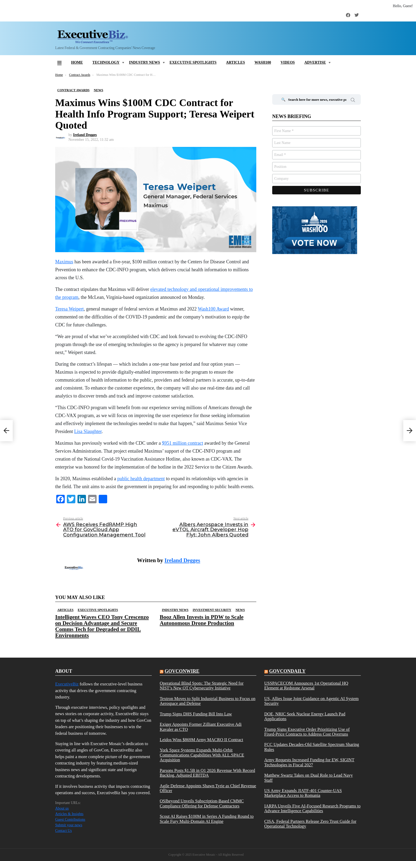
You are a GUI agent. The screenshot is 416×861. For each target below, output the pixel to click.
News (240, 610)
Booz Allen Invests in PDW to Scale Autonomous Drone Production (202, 620)
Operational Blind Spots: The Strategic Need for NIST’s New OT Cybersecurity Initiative (202, 685)
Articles (235, 62)
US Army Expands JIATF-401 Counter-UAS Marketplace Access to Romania (303, 793)
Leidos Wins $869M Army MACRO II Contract (201, 739)
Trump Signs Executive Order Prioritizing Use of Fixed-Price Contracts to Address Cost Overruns (307, 732)
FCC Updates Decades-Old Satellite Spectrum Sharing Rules (311, 747)
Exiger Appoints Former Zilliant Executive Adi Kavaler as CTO (201, 727)
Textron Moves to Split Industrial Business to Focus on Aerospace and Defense (207, 701)
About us (62, 808)
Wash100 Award (213, 309)
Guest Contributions (70, 819)
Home (77, 62)
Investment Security (212, 610)
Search (353, 100)
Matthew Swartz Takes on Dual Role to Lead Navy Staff (308, 778)
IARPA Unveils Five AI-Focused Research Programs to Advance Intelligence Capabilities (312, 808)
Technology (105, 62)
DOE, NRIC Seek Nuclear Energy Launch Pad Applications (304, 716)
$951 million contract (182, 443)
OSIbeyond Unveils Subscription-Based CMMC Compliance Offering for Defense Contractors (202, 803)
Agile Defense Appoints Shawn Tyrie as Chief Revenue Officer (208, 788)
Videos (287, 62)
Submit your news (68, 825)
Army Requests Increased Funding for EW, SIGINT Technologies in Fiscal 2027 (309, 762)
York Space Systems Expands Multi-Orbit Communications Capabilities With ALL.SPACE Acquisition (202, 755)
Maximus (64, 261)
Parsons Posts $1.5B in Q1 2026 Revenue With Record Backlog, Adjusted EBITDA (207, 773)
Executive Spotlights (193, 62)
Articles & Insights (69, 814)
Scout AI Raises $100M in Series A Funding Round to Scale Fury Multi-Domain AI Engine (207, 819)
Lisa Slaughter (88, 431)
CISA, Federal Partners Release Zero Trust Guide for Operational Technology (310, 824)
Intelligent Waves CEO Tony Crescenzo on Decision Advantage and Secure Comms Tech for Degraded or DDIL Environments (102, 626)
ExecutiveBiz (67, 684)
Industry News (144, 62)
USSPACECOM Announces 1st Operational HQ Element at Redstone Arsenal (306, 685)
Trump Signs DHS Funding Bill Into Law (196, 714)
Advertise (315, 62)
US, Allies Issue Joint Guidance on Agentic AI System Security (311, 701)
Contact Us (63, 831)
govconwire (181, 671)
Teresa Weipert (69, 309)
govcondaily (287, 671)
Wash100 (262, 62)
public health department (141, 478)
